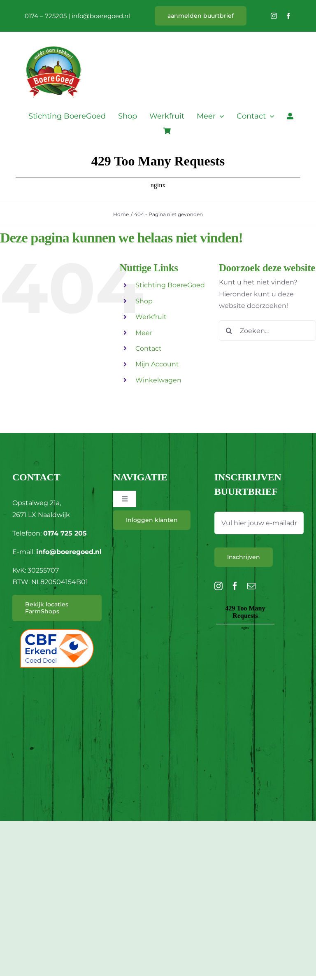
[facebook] (288, 16)
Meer (143, 333)
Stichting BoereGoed (170, 285)
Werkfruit (151, 317)
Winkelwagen (158, 380)
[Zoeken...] (267, 330)
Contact (148, 348)
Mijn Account (157, 364)
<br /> (245, 649)
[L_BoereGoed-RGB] (53, 36)
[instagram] (274, 16)
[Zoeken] (229, 330)
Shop (144, 301)
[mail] (251, 586)
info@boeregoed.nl (101, 16)
